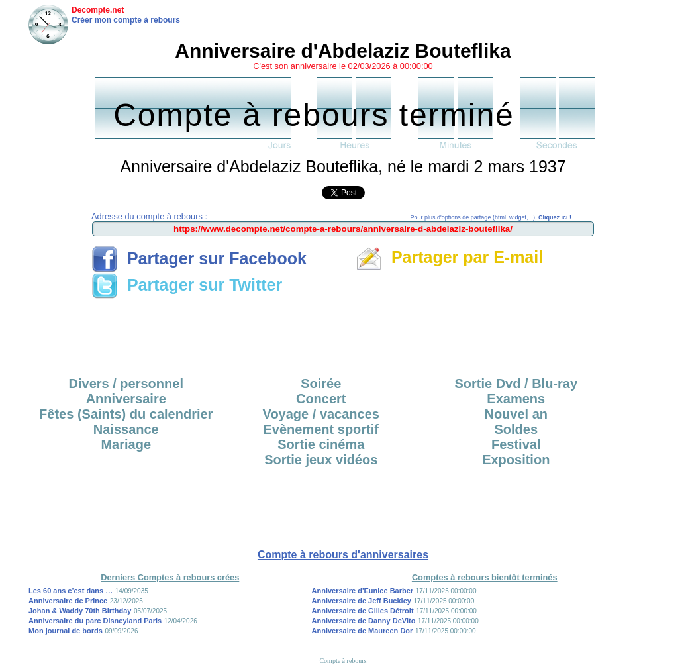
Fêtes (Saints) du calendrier (126, 414)
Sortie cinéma (320, 444)
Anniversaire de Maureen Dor (362, 631)
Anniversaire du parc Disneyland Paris (95, 621)
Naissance (126, 429)
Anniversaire (126, 398)
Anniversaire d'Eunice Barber (363, 591)
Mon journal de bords (65, 631)
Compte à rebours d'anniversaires (343, 554)
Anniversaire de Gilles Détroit (363, 611)
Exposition (516, 459)
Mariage (126, 444)
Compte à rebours (342, 660)
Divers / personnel (126, 383)
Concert (321, 398)
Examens (516, 398)
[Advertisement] (343, 333)
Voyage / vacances (321, 414)
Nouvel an (516, 414)
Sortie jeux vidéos (320, 459)
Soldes (516, 429)
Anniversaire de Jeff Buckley (361, 601)
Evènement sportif (321, 429)
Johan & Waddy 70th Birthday (79, 611)
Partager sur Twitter (186, 285)
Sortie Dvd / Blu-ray (515, 383)
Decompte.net (98, 10)
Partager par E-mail (449, 257)
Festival (515, 444)
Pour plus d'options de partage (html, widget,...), (491, 217)
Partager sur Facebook (199, 258)
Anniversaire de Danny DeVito (364, 621)
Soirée (321, 383)
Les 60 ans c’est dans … (70, 591)
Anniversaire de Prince (67, 601)
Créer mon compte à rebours (126, 20)
